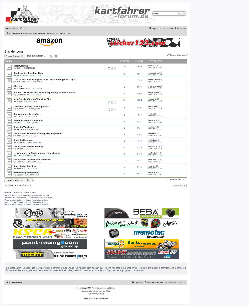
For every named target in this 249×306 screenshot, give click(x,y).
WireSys (101, 294)
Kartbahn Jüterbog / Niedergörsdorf (31, 106)
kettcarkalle (21, 82)
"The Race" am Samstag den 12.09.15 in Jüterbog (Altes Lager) (44, 79)
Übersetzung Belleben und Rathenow (31, 159)
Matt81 (154, 66)
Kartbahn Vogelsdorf (23, 127)
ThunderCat (21, 142)
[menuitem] (23, 28)
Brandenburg (13, 51)
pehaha (154, 120)
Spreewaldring (20, 66)
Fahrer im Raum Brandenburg (28, 120)
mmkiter (154, 106)
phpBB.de (106, 291)
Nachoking (155, 153)
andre (19, 136)
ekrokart (20, 149)
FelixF (19, 116)
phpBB (87, 288)
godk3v (154, 99)
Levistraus (21, 95)
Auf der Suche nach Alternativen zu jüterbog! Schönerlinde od (44, 92)
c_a (18, 155)
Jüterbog (17, 86)
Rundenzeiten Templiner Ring (28, 73)
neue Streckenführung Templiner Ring (32, 99)
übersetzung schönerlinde (26, 172)
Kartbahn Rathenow (23, 140)
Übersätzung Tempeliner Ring (28, 146)
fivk (152, 114)
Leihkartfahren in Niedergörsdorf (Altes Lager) (36, 153)
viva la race (21, 88)
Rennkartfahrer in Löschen (26, 114)
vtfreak (19, 101)
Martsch (20, 175)
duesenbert (21, 75)
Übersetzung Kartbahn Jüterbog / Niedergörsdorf (37, 133)
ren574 (19, 129)
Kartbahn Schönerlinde (25, 166)
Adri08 (153, 133)
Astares (154, 140)
